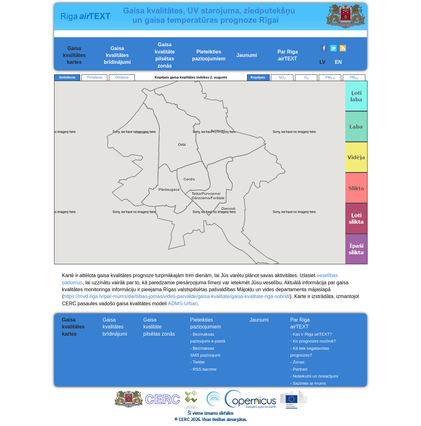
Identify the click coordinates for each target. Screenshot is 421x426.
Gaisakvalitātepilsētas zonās (159, 327)
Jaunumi (246, 55)
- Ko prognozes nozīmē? (313, 341)
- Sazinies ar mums (308, 383)
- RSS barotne (203, 369)
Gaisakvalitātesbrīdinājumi (117, 55)
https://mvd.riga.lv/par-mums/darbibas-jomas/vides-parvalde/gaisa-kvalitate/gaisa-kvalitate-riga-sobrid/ (176, 296)
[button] (169, 189)
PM (330, 77)
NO (282, 77)
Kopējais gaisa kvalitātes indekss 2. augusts (191, 77)
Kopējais (258, 77)
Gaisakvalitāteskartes (74, 55)
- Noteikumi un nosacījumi (314, 376)
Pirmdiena (94, 77)
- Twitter (197, 362)
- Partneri (298, 369)
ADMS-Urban (183, 303)
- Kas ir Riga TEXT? (311, 334)
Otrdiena (121, 77)
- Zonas (297, 362)
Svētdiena (67, 77)
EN (338, 62)
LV (322, 62)
